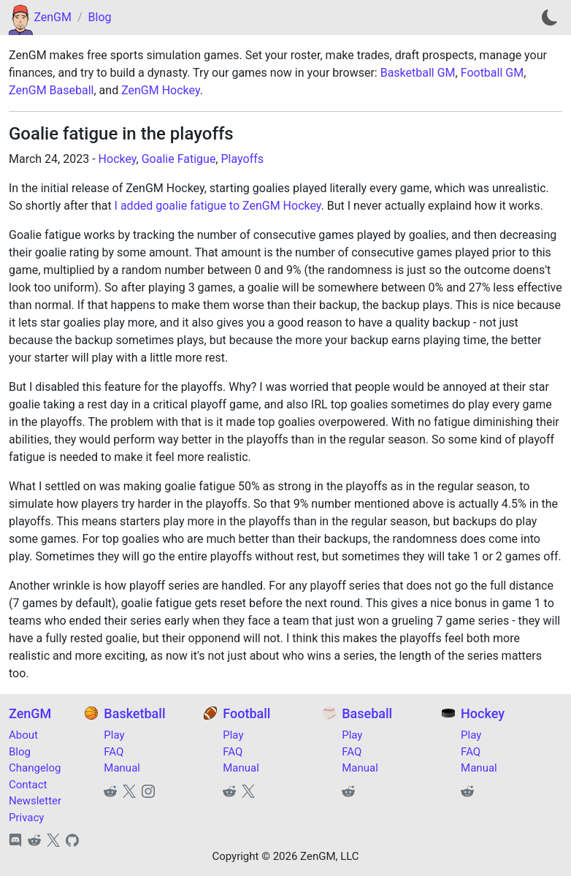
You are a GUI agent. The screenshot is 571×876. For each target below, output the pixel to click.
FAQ (113, 751)
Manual (122, 767)
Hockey (118, 159)
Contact (28, 784)
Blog (100, 17)
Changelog (35, 767)
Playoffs (242, 159)
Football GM (492, 73)
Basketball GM (418, 73)
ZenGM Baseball (51, 90)
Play (114, 735)
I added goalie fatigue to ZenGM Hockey (218, 206)
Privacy (26, 817)
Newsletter (35, 800)
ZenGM (53, 17)
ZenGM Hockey (160, 90)
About (23, 735)
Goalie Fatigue (179, 159)
